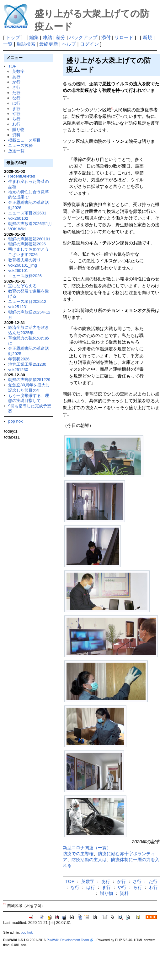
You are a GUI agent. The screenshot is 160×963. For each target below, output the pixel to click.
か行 (16, 82)
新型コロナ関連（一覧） (87, 847)
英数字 (18, 71)
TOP (12, 66)
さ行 (16, 87)
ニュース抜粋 (20, 145)
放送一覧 (16, 150)
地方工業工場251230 (27, 364)
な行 (16, 98)
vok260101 (18, 270)
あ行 (16, 76)
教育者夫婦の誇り (24, 260)
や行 (16, 113)
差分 (60, 37)
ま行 (16, 108)
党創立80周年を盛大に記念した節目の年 (28, 388)
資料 (16, 135)
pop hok (15, 421)
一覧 (8, 44)
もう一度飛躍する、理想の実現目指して (28, 398)
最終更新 (48, 44)
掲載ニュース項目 (24, 140)
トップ (13, 37)
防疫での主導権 (78, 853)
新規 (147, 37)
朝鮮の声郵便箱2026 (27, 244)
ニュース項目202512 (27, 301)
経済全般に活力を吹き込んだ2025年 (28, 330)
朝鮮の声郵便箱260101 (29, 239)
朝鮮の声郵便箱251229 (29, 379)
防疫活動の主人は (89, 859)
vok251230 (18, 369)
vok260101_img (22, 265)
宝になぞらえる (22, 285)
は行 (16, 103)
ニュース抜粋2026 (25, 275)
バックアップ (83, 37)
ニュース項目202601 (27, 213)
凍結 (47, 37)
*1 (112, 108)
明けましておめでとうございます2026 (28, 252)
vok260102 (18, 218)
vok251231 (18, 306)
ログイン (89, 44)
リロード (124, 37)
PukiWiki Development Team (69, 940)
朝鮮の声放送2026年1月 (30, 223)
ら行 (16, 119)
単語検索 (26, 44)
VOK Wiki (17, 229)
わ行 (16, 124)
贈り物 (18, 129)
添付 (106, 37)
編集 (34, 37)
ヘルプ (69, 44)
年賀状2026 (18, 359)
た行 (16, 92)
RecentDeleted (21, 176)
